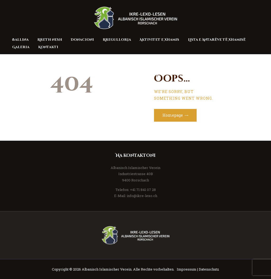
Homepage (172, 115)
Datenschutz (209, 269)
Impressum (186, 269)
